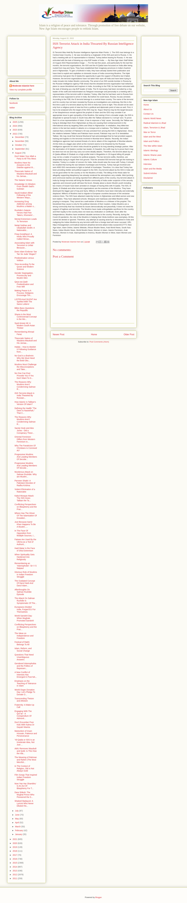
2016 (15, 859)
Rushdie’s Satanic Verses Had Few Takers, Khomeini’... (24, 212)
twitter (12, 107)
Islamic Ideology (150, 150)
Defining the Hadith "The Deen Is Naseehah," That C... (25, 410)
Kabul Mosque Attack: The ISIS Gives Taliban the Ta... (24, 498)
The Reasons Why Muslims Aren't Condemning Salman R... (25, 385)
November (20, 141)
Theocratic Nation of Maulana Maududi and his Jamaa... (26, 173)
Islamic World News (152, 118)
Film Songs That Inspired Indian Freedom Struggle (26, 777)
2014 (15, 867)
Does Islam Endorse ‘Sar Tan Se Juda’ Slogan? (26, 252)
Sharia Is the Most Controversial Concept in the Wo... (26, 316)
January (19, 834)
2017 (15, 855)
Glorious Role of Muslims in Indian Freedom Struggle (26, 574)
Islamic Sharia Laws (152, 155)
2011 (15, 878)
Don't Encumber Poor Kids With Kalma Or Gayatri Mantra (24, 724)
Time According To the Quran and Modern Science (24, 266)
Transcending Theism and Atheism (24, 699)
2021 (15, 839)
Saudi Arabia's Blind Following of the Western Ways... (23, 195)
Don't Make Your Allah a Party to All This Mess (25, 157)
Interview (147, 164)
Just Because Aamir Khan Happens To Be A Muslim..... (25, 524)
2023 (15, 130)
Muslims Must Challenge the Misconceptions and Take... (26, 366)
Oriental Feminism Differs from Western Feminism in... (25, 439)
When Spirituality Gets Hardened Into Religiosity (25, 557)
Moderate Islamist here (23, 86)
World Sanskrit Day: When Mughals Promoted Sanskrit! (24, 618)
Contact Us (148, 114)
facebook (14, 103)
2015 (15, 863)
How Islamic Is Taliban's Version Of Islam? (25, 403)
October (19, 145)
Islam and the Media (152, 169)
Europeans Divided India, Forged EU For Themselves (25, 609)
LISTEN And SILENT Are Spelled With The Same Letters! (26, 301)
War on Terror (149, 132)
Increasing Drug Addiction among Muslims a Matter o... (25, 204)
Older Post (129, 334)
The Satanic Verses (23, 180)
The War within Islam (152, 146)
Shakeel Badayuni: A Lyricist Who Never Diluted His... (24, 803)
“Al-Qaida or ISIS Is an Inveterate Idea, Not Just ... (25, 742)
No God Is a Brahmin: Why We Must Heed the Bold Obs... (25, 358)
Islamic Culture (150, 159)
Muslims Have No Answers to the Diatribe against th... (25, 165)
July (17, 811)
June (17, 815)
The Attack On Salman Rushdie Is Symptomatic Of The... (26, 600)
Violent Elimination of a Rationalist (25, 490)
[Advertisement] (28, 55)
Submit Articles (150, 173)
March (18, 826)
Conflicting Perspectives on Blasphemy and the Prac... (26, 506)
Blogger (98, 897)
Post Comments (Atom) (99, 342)
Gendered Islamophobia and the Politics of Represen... (25, 665)
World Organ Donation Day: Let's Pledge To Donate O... (25, 692)
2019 (15, 847)
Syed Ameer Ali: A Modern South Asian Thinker (25, 325)
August (18, 153)
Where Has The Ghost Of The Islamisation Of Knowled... (26, 515)
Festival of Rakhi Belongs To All (22, 643)
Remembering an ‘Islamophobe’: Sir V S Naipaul (26, 565)
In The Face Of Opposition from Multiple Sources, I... (25, 533)
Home (94, 334)
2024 (15, 126)
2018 (15, 851)
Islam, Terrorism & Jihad (154, 127)
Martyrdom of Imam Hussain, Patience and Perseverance (26, 733)
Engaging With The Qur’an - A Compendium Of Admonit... (23, 714)
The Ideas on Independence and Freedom (24, 635)
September (20, 149)
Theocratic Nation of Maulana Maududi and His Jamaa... (26, 340)
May (17, 818)
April (17, 822)
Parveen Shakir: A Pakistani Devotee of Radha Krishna (25, 483)
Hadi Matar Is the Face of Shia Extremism (25, 549)
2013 (15, 871)
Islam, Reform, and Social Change (23, 649)
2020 (15, 843)
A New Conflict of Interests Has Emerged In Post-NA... (26, 674)
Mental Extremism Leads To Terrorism (26, 220)
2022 (15, 134)
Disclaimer (148, 178)
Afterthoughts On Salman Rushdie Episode (23, 592)
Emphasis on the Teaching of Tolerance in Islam (25, 683)
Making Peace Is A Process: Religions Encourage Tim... (24, 293)
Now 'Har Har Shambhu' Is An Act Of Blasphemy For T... (25, 786)
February (19, 830)
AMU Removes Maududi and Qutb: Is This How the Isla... (26, 751)
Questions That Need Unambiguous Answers (24, 657)
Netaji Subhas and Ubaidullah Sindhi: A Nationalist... (25, 227)
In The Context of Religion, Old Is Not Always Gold (24, 768)
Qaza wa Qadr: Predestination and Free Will (24, 284)
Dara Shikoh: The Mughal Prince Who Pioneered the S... (24, 794)
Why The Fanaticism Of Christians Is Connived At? (26, 448)
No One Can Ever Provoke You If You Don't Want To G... (24, 375)
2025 (15, 122)
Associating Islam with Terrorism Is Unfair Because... (24, 245)
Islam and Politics (151, 141)
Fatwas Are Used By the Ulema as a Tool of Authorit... (25, 541)
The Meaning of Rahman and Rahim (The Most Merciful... (26, 759)
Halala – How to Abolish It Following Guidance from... (25, 349)
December (20, 137)
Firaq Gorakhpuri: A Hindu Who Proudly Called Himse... (24, 236)
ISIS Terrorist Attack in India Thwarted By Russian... (24, 395)
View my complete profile (21, 90)
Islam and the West (152, 137)
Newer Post (58, 334)
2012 (15, 874)
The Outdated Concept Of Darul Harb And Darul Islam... (25, 583)
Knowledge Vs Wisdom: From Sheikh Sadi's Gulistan (25, 186)
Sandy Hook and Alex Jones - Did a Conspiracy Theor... (24, 430)
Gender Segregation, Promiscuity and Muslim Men (24, 275)
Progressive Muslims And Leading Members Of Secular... (26, 456)
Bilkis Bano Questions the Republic (24, 309)
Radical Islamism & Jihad (154, 123)
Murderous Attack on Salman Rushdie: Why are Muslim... (26, 474)
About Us (147, 109)
